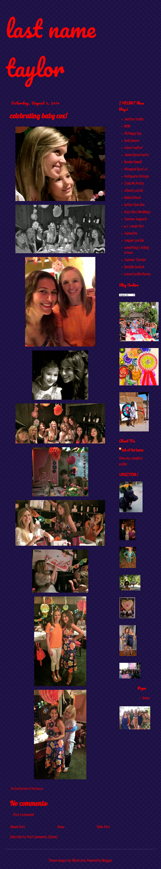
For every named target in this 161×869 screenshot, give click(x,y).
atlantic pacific (134, 191)
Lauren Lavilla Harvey (137, 274)
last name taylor (51, 48)
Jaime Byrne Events (136, 155)
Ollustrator (79, 861)
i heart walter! (133, 148)
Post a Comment (23, 815)
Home (61, 827)
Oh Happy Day (133, 134)
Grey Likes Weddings (137, 212)
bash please (131, 141)
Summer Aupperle (135, 219)
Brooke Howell (133, 162)
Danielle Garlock (134, 267)
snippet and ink (134, 241)
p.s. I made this (134, 226)
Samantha (130, 233)
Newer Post (18, 827)
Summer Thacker (135, 260)
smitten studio (133, 119)
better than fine (134, 205)
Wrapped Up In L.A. (136, 169)
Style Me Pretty (134, 183)
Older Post (103, 827)
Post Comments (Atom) (42, 837)
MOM (127, 126)
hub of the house (132, 450)
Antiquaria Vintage (136, 176)
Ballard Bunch (132, 198)
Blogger (107, 861)
